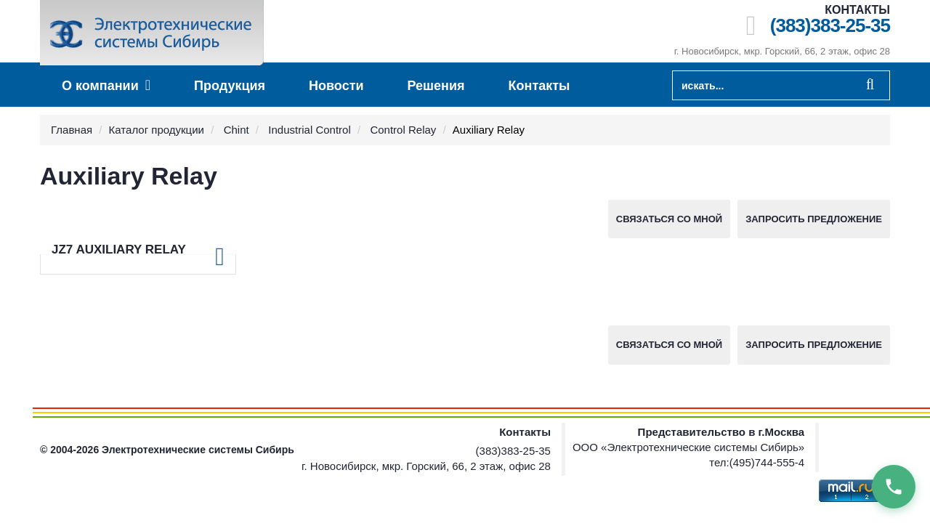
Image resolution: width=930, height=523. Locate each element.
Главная (71, 129)
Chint (236, 129)
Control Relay (403, 129)
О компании (106, 85)
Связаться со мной (669, 219)
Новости (336, 85)
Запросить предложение (813, 219)
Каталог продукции (156, 129)
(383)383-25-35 (830, 26)
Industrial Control (309, 129)
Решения (436, 85)
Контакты (539, 85)
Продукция (229, 85)
